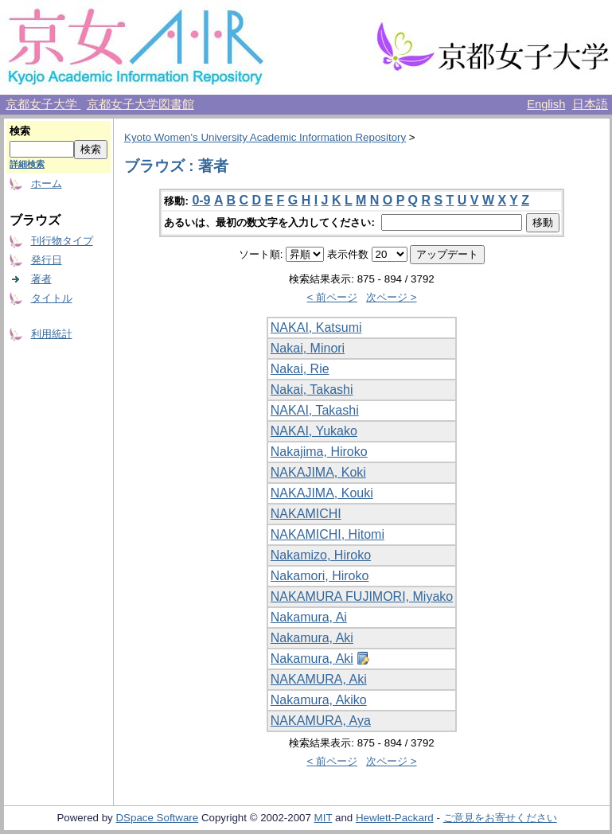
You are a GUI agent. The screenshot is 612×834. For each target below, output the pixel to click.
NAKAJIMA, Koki (318, 472)
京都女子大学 (43, 104)
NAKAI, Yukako (314, 431)
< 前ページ (331, 297)
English (546, 104)
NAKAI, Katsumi (316, 327)
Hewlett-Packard (395, 818)
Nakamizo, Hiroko (321, 555)
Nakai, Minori (308, 348)
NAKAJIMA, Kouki (322, 493)
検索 (20, 131)
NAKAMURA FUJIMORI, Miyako (362, 596)
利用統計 (51, 334)
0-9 (201, 200)
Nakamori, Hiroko (320, 576)
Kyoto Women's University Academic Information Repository (265, 137)
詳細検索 (27, 164)
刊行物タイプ (62, 241)
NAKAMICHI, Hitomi (327, 534)
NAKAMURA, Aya (321, 720)
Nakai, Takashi (312, 389)
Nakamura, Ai (309, 617)
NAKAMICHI (306, 513)
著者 (41, 279)
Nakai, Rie (300, 369)
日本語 (590, 104)
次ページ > (391, 297)
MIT (323, 818)
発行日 (46, 260)
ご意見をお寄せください (500, 818)
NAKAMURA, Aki (319, 679)
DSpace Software (156, 818)
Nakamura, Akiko (319, 700)
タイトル (51, 298)
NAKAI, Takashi (315, 410)
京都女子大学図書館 (140, 104)
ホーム (46, 183)
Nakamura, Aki (312, 638)
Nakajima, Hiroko (319, 451)
